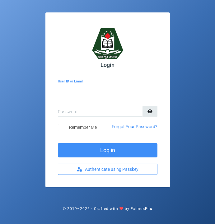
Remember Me (83, 127)
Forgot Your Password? (134, 126)
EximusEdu (141, 209)
